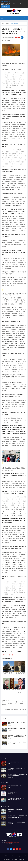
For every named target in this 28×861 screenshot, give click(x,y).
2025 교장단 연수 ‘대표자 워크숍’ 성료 (16, 729)
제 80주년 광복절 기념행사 (14, 792)
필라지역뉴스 (22, 859)
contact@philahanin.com (12, 842)
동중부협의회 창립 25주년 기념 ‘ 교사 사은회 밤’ (16, 722)
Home (3, 23)
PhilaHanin (4, 37)
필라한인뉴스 (7, 859)
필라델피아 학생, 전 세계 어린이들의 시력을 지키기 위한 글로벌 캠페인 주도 (17, 736)
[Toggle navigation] (2, 18)
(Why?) (11, 654)
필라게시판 (14, 859)
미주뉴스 (7, 23)
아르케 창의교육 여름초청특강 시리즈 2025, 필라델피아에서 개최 (16, 798)
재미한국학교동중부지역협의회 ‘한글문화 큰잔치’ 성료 (17, 742)
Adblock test (5, 654)
